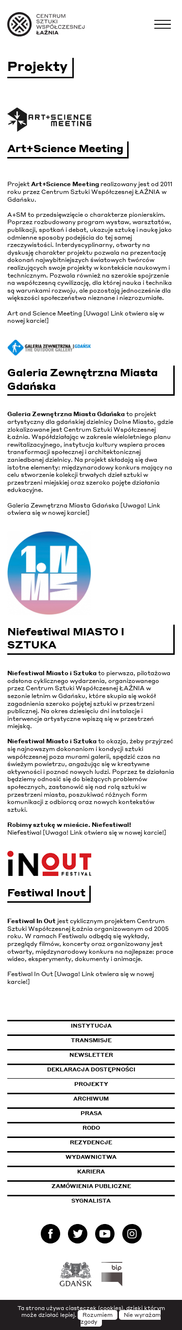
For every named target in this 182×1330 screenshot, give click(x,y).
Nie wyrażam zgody (121, 1318)
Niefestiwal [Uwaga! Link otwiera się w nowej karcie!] (86, 832)
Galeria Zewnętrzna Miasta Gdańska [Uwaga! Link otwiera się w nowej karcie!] (83, 509)
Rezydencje (91, 1142)
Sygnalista (91, 1200)
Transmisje (123, 1040)
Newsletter (91, 1054)
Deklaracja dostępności (91, 1069)
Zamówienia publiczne (113, 1186)
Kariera (91, 1171)
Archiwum (91, 1098)
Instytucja (91, 1025)
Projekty (91, 1084)
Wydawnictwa (91, 1157)
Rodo (91, 1127)
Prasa (91, 1113)
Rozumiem (98, 1315)
